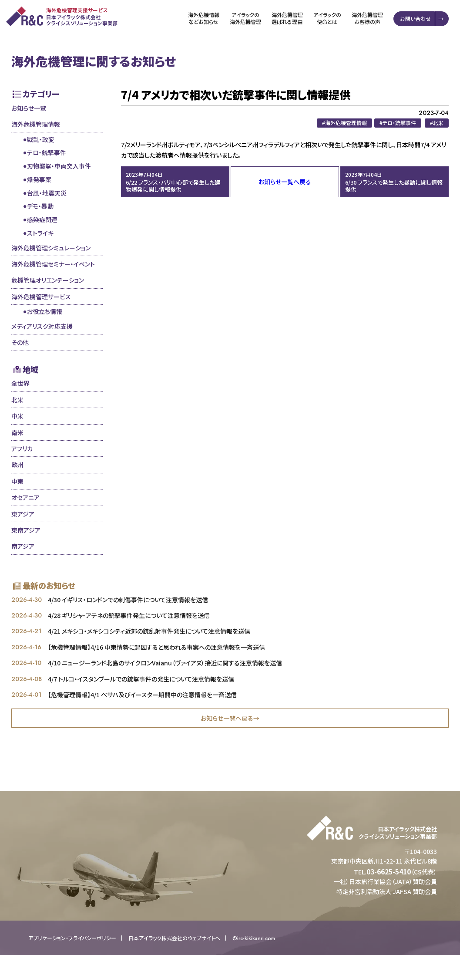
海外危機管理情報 (35, 124)
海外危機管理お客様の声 (368, 18)
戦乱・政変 (40, 139)
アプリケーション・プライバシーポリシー (72, 938)
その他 (20, 342)
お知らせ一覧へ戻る (285, 181)
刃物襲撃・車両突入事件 (59, 166)
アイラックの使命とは (328, 18)
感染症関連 (42, 219)
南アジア (22, 546)
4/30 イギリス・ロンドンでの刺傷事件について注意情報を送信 (128, 599)
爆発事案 (39, 179)
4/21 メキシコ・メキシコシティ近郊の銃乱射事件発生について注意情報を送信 (149, 631)
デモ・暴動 (40, 206)
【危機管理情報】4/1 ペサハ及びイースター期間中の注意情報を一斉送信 (142, 694)
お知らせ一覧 (28, 108)
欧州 (17, 464)
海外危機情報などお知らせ (204, 18)
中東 (17, 481)
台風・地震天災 (47, 193)
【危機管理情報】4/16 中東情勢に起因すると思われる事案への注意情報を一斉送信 (156, 647)
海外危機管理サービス (41, 296)
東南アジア (25, 530)
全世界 (20, 383)
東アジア (22, 514)
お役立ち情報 (44, 311)
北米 (17, 399)
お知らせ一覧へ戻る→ (230, 718)
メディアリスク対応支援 (42, 326)
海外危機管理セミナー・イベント (53, 264)
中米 (17, 416)
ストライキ (40, 233)
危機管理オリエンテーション (47, 280)
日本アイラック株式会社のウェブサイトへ (174, 938)
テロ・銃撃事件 (46, 152)
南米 (17, 432)
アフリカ (22, 448)
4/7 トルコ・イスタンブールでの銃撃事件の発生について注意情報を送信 (141, 679)
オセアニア (25, 497)
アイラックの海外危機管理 (246, 18)
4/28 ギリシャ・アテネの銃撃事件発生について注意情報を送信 (129, 615)
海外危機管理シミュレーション (51, 247)
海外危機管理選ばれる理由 (288, 18)
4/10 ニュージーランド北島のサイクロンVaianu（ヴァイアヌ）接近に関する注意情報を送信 (165, 662)
